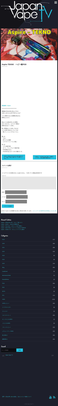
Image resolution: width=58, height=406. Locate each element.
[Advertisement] (28, 369)
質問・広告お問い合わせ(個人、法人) (11, 396)
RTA (3, 295)
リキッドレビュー (6, 327)
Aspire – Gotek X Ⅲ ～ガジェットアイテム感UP (12, 229)
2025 (3, 263)
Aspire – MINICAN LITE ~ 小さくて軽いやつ (11, 222)
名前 (3, 192)
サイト (3, 201)
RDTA (3, 291)
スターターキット (6, 315)
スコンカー (5, 311)
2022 (3, 251)
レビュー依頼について (26, 396)
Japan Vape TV (9, 355)
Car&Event (4, 271)
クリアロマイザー (6, 307)
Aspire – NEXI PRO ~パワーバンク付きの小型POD (13, 227)
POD (3, 283)
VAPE (3, 299)
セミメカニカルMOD (7, 319)
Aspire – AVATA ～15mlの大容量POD (10, 224)
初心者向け (5, 335)
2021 (3, 247)
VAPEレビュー (5, 303)
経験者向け (5, 339)
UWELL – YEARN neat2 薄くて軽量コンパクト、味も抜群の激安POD (44, 157)
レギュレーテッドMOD (7, 331)
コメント (4, 175)
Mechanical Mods (6, 275)
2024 (3, 259)
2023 (3, 255)
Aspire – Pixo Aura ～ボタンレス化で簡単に (11, 226)
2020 (3, 243)
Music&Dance (5, 279)
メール (4, 196)
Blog (3, 267)
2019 (3, 239)
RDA (3, 287)
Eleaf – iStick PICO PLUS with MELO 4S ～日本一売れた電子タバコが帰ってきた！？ (13, 157)
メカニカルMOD (6, 323)
